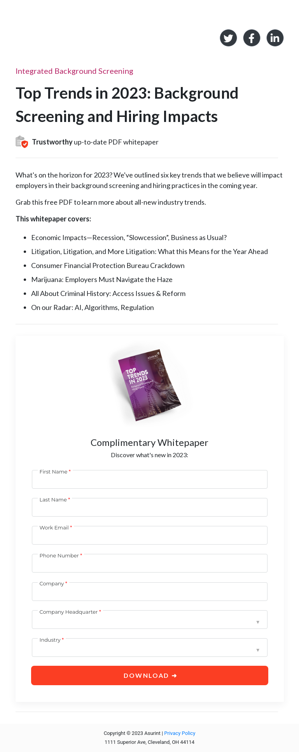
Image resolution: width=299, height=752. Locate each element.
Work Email (54, 527)
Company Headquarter (69, 612)
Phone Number (59, 555)
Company (52, 583)
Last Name (53, 499)
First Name (54, 471)
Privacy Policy (179, 733)
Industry (50, 640)
